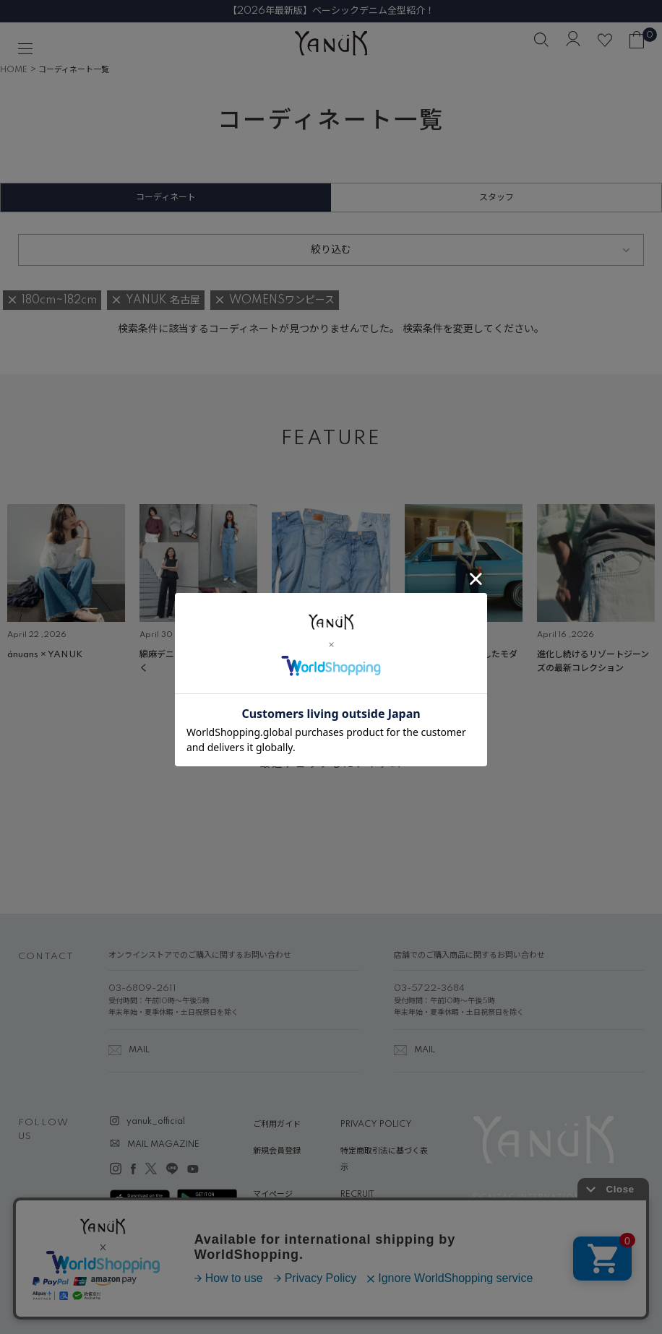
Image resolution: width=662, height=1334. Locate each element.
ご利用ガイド (277, 1124)
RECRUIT (357, 1194)
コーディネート (166, 197)
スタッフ (496, 197)
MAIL (139, 1050)
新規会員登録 (277, 1151)
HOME (13, 70)
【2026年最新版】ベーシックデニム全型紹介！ (331, 11)
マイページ (273, 1194)
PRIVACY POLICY (376, 1124)
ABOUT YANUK (283, 1221)
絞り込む (331, 250)
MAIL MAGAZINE (163, 1144)
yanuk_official (155, 1121)
